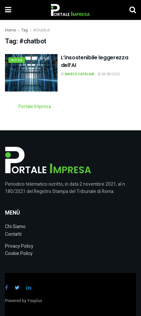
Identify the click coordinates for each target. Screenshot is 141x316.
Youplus (34, 301)
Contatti (13, 234)
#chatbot (41, 30)
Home (10, 30)
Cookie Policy (19, 253)
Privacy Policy (19, 246)
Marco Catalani (79, 74)
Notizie (17, 60)
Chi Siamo (15, 226)
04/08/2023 (109, 74)
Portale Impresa (34, 106)
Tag (24, 30)
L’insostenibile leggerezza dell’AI (94, 61)
